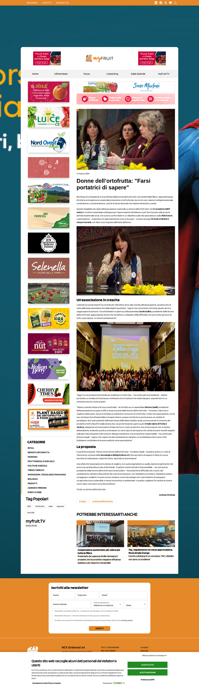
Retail (31, 448)
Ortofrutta (39, 506)
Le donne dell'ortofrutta (102, 501)
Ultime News (61, 73)
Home (35, 73)
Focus (87, 73)
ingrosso (60, 506)
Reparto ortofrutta (38, 452)
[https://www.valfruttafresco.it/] (49, 220)
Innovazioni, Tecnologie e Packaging (47, 474)
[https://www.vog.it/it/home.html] (49, 295)
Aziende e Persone (37, 488)
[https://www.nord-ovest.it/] (49, 144)
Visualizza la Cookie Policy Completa (46, 683)
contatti (47, 2)
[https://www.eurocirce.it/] (49, 194)
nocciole (30, 512)
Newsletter (62, 2)
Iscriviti (99, 628)
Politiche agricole (37, 465)
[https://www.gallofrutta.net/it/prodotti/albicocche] (49, 94)
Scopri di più (31, 525)
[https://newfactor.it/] (49, 345)
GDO (29, 506)
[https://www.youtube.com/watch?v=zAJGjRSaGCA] (49, 421)
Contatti (144, 647)
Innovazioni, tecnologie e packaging (148, 522)
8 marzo (82, 501)
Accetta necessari (147, 672)
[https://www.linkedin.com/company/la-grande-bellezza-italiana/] (49, 245)
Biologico (33, 479)
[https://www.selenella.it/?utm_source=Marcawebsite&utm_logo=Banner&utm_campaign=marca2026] (49, 270)
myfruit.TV (163, 73)
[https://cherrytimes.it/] (49, 396)
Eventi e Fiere (34, 492)
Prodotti (32, 483)
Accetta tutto (147, 665)
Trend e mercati (36, 470)
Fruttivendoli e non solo (41, 461)
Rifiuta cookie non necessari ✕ (154, 655)
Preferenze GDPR (147, 680)
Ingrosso (32, 457)
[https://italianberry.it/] (49, 371)
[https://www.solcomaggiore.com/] (49, 169)
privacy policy (127, 620)
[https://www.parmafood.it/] (49, 320)
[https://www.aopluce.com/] (49, 119)
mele (51, 506)
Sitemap (144, 650)
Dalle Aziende (138, 73)
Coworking (112, 73)
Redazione (32, 2)
